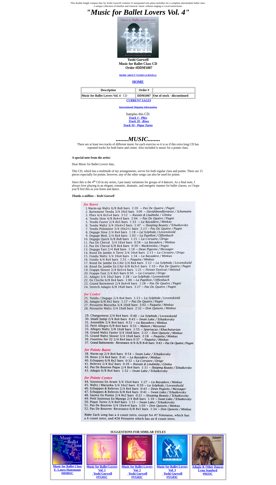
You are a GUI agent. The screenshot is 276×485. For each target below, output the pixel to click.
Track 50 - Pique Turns (138, 125)
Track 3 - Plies (138, 117)
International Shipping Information (138, 107)
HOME (138, 82)
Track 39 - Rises (139, 121)
